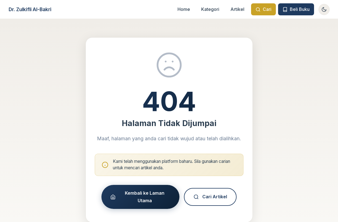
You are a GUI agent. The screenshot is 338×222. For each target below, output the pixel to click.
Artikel (237, 9)
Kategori (210, 9)
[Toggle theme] (324, 9)
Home (183, 9)
